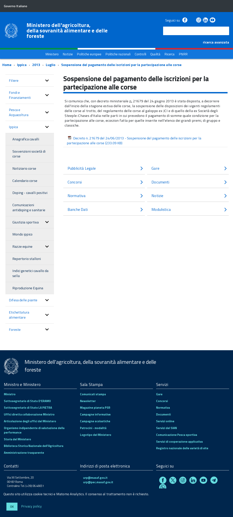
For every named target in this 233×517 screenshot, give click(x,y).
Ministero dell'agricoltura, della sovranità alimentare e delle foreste (67, 30)
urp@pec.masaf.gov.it (98, 482)
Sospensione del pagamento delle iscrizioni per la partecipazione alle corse (121, 64)
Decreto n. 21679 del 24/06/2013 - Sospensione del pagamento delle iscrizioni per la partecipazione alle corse (134, 141)
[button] (47, 81)
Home (6, 64)
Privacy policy (31, 506)
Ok (12, 506)
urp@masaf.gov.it (95, 477)
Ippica (22, 64)
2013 (36, 64)
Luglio (51, 64)
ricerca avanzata (216, 42)
